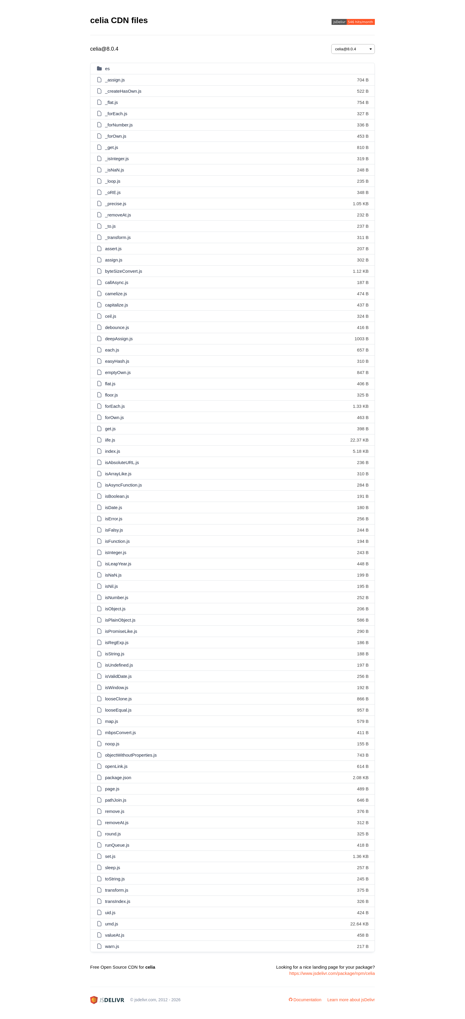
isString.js (114, 653)
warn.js (112, 946)
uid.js (110, 912)
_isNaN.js (114, 169)
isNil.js (111, 586)
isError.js (113, 518)
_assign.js (115, 79)
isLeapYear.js (118, 563)
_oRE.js (113, 192)
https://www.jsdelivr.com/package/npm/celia (332, 973)
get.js (110, 428)
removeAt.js (116, 822)
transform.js (116, 890)
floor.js (111, 394)
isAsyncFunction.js (123, 484)
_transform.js (118, 237)
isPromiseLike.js (121, 631)
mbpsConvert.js (120, 732)
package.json (118, 777)
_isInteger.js (117, 158)
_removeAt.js (118, 214)
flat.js (110, 383)
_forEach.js (116, 113)
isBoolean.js (117, 496)
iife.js (110, 439)
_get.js (111, 147)
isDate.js (113, 507)
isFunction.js (117, 541)
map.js (111, 721)
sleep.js (112, 867)
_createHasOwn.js (123, 91)
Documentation (305, 999)
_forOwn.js (115, 136)
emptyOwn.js (118, 372)
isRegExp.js (116, 642)
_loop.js (112, 181)
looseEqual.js (118, 710)
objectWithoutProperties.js (131, 755)
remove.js (114, 811)
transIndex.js (117, 901)
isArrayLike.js (118, 473)
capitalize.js (116, 304)
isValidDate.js (118, 676)
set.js (110, 856)
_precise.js (115, 203)
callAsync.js (116, 282)
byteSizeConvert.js (123, 271)
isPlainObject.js (120, 619)
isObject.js (115, 608)
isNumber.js (116, 597)
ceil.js (110, 316)
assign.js (113, 259)
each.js (112, 349)
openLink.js (116, 766)
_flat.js (111, 102)
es (107, 68)
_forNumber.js (119, 124)
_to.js (110, 226)
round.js (113, 833)
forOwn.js (114, 417)
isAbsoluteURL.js (122, 462)
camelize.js (116, 293)
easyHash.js (117, 361)
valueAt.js (114, 935)
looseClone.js (118, 698)
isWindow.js (116, 687)
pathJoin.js (115, 800)
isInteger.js (115, 552)
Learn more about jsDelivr (351, 999)
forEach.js (115, 406)
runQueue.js (117, 845)
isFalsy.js (114, 529)
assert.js (113, 248)
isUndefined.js (119, 664)
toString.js (115, 878)
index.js (112, 451)
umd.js (111, 923)
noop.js (112, 743)
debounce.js (117, 327)
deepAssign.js (119, 338)
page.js (112, 788)
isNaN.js (113, 574)
